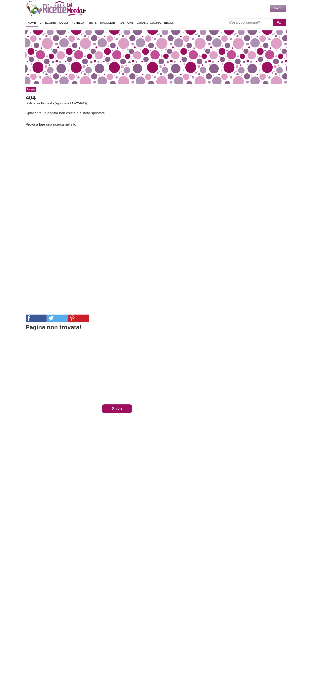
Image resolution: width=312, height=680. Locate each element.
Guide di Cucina (149, 22)
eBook (169, 22)
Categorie (48, 22)
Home (32, 22)
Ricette (31, 89)
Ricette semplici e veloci (56, 8)
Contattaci (128, 658)
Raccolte (107, 22)
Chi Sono (109, 658)
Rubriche (126, 22)
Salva (117, 408)
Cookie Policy (170, 658)
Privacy (148, 658)
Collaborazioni (198, 658)
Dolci (63, 22)
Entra (278, 8)
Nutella (77, 22)
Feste (92, 22)
